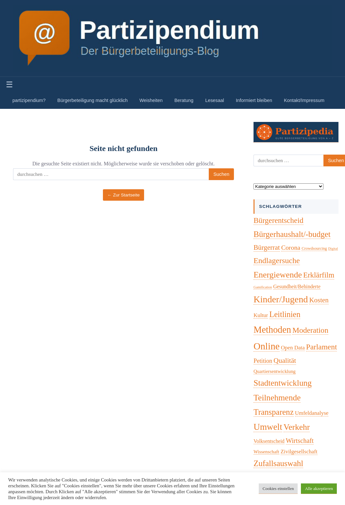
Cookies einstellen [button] (278, 488)
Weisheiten (151, 100)
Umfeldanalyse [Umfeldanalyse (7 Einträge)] (312, 413)
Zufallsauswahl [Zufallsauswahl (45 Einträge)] (278, 463)
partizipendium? (29, 100)
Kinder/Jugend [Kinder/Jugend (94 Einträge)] (281, 299)
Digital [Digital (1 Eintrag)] (333, 248)
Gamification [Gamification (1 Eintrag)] (263, 287)
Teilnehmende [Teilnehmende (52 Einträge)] (277, 397)
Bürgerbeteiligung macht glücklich (93, 100)
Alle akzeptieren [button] (319, 488)
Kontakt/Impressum (304, 100)
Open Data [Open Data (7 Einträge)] (293, 348)
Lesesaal (214, 100)
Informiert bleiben (254, 100)
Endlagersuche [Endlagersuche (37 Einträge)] (277, 260)
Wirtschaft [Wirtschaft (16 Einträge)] (300, 440)
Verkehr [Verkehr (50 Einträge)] (297, 427)
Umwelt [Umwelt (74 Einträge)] (268, 427)
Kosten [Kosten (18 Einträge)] (318, 300)
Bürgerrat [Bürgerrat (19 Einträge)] (267, 247)
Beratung (183, 100)
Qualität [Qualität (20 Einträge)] (284, 360)
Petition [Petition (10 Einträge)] (263, 361)
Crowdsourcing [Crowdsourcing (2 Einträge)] (314, 248)
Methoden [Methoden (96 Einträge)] (272, 330)
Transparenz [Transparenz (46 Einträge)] (274, 412)
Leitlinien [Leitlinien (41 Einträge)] (284, 314)
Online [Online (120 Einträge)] (267, 346)
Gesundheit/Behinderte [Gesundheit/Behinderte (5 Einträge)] (296, 286)
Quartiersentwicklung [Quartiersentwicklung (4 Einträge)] (275, 371)
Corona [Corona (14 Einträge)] (291, 247)
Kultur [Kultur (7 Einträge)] (261, 315)
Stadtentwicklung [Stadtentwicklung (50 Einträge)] (283, 383)
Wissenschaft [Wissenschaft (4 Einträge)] (266, 451)
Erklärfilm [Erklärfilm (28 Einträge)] (318, 275)
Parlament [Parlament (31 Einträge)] (321, 347)
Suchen (221, 174)
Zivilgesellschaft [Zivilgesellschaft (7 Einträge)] (299, 451)
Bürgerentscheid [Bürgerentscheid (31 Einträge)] (279, 220)
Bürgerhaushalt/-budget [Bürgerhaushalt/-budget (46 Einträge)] (292, 234)
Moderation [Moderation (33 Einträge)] (310, 330)
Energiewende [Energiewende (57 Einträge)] (278, 274)
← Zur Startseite (123, 195)
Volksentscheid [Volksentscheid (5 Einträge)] (269, 441)
